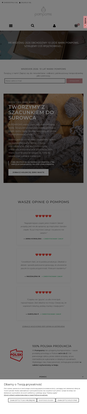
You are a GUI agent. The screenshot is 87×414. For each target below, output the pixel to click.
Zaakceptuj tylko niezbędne (22, 400)
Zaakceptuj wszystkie (67, 400)
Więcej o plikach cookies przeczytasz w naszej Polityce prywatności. (26, 395)
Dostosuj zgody (46, 400)
